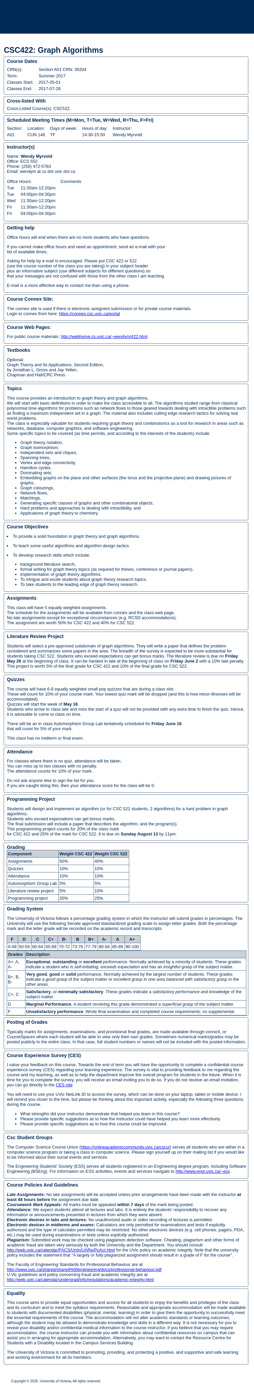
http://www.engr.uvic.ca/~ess (202, 1171)
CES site (64, 1084)
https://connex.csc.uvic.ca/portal (89, 313)
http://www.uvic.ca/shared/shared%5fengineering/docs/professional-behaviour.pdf (84, 1269)
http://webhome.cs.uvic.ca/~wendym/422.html (104, 336)
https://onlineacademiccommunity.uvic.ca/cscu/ (125, 1147)
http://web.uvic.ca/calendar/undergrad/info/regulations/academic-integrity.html (80, 1279)
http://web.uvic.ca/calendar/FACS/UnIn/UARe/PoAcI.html (61, 1249)
